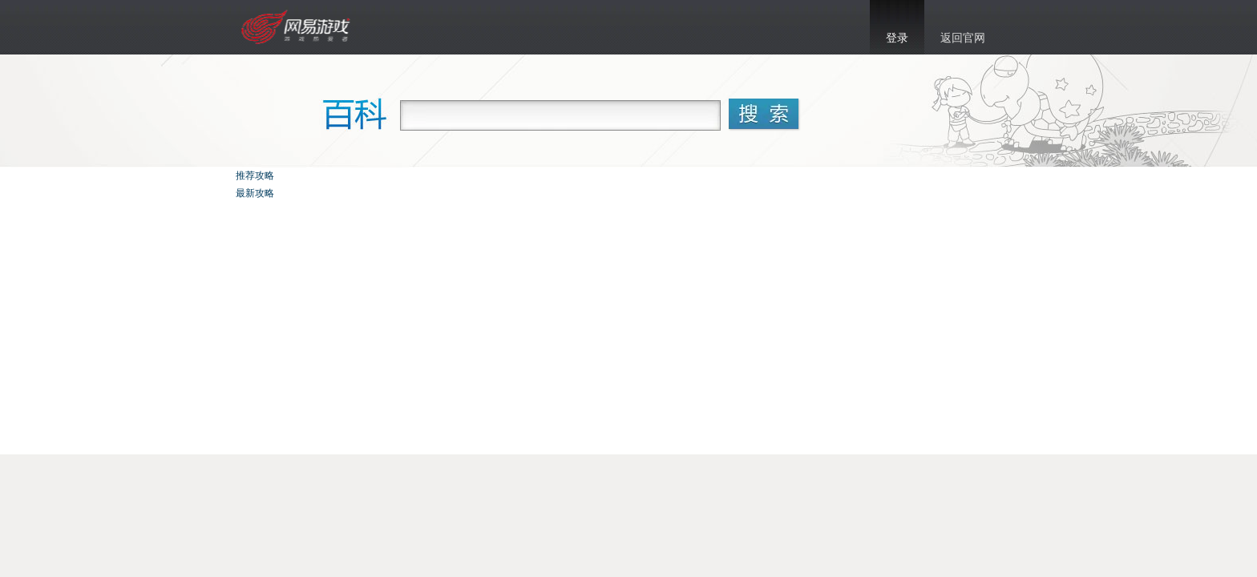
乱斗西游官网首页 (298, 27)
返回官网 (962, 38)
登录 (897, 38)
